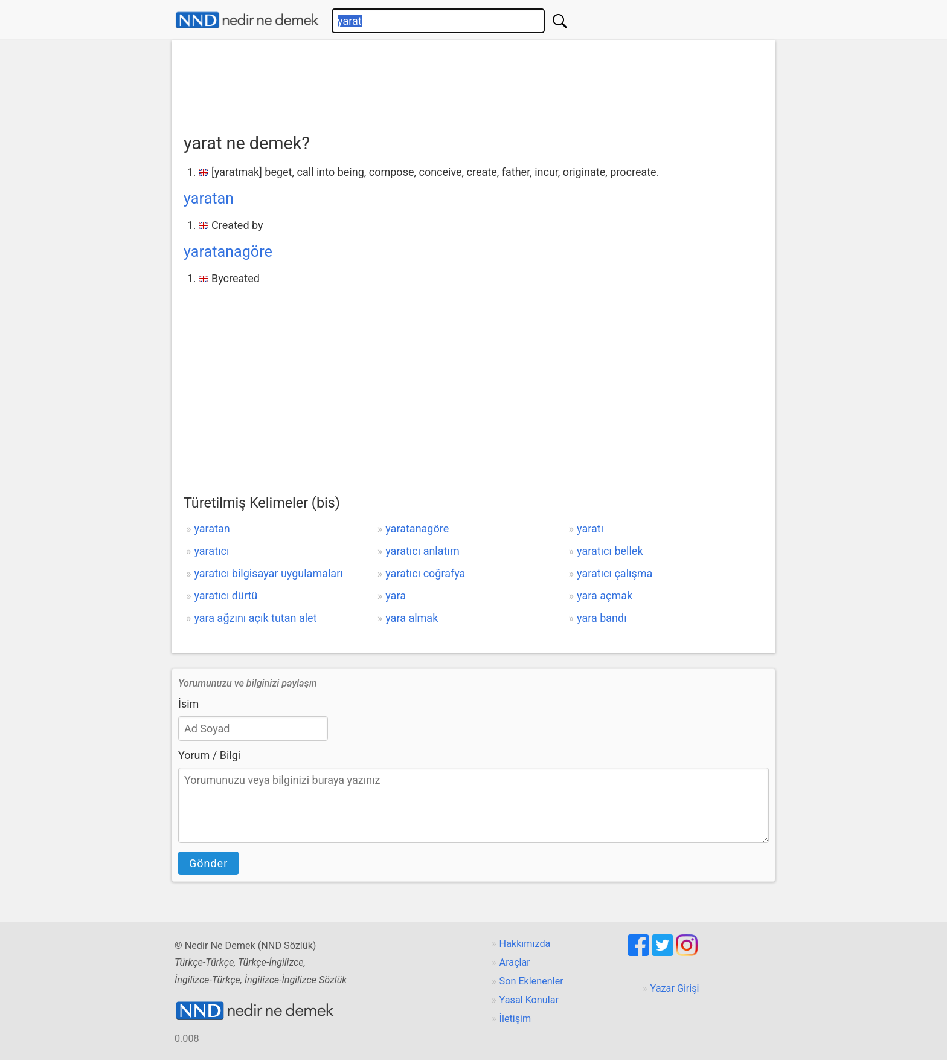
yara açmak (604, 595)
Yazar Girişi (674, 988)
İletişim (515, 1018)
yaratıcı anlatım (422, 551)
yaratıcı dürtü (225, 595)
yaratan (209, 198)
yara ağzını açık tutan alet (255, 618)
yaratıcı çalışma (614, 573)
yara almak (411, 618)
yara (395, 595)
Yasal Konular (529, 1000)
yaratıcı (211, 551)
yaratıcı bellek (610, 551)
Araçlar (514, 962)
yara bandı (602, 618)
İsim (188, 703)
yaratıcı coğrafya (425, 573)
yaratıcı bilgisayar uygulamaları (268, 573)
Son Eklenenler (531, 981)
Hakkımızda (525, 943)
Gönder (208, 863)
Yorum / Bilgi (209, 755)
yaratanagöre (228, 251)
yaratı (590, 528)
